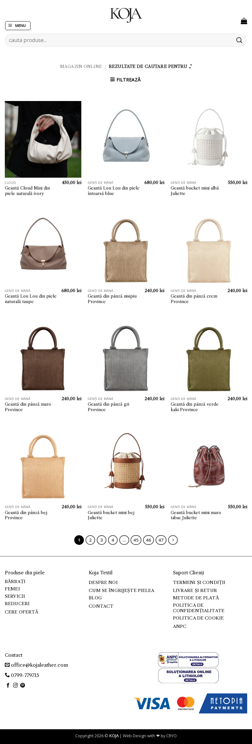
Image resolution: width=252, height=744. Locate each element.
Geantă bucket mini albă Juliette (195, 190)
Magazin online (81, 66)
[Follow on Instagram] (15, 685)
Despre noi (103, 582)
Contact (101, 606)
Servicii (15, 596)
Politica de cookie (198, 618)
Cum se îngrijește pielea (121, 590)
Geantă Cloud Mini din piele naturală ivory (27, 190)
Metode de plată (196, 598)
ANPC (180, 626)
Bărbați (15, 581)
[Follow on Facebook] (8, 685)
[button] (18, 25)
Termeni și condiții (199, 582)
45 (136, 540)
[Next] (173, 540)
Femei (12, 589)
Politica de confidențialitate (198, 608)
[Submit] (239, 40)
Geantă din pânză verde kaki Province (195, 407)
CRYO (171, 736)
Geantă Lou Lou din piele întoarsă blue (114, 190)
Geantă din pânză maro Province (28, 407)
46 (148, 540)
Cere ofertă (22, 612)
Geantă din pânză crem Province (194, 298)
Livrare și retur (195, 590)
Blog (95, 598)
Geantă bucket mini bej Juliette (111, 515)
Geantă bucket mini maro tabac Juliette (196, 515)
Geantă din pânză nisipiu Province (112, 298)
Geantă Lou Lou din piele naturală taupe (31, 298)
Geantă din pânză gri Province (108, 407)
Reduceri (17, 603)
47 (161, 540)
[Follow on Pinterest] (22, 685)
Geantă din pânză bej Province (26, 515)
